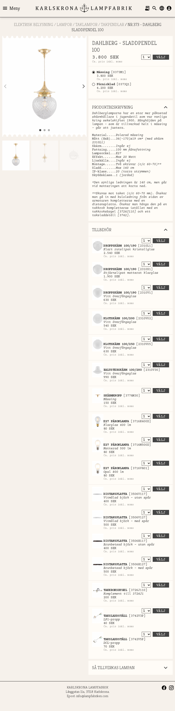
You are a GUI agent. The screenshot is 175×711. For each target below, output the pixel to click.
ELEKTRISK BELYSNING (33, 24)
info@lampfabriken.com (92, 696)
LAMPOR (64, 24)
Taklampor (86, 24)
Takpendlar (112, 24)
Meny (11, 8)
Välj (160, 57)
